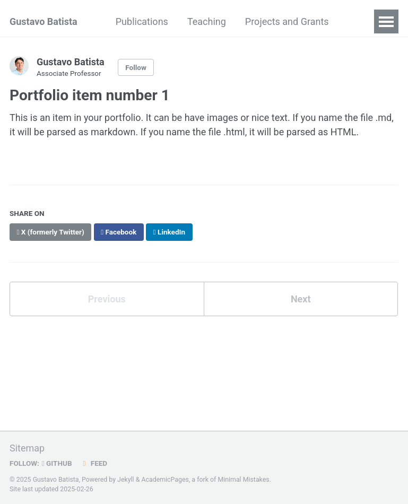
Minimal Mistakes (243, 479)
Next (301, 299)
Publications (142, 21)
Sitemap (27, 448)
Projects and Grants (287, 21)
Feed (94, 463)
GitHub (57, 463)
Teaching (206, 21)
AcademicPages (164, 479)
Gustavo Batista (43, 21)
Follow (135, 67)
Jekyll (125, 479)
